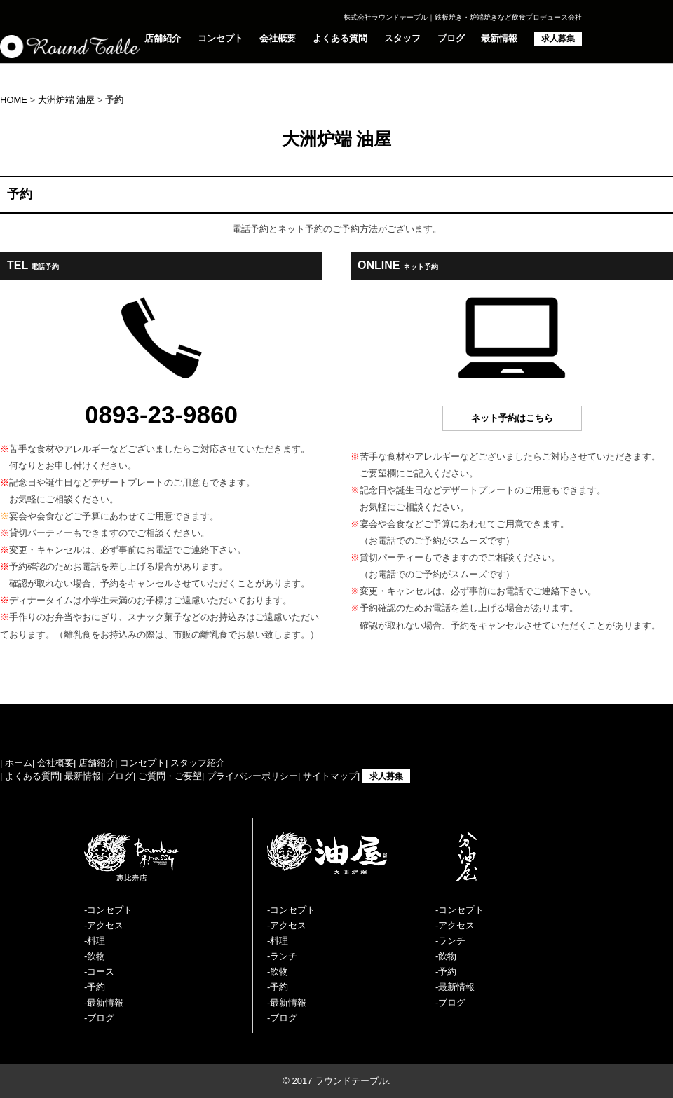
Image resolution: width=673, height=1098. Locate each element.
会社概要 (277, 38)
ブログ (451, 38)
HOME (13, 100)
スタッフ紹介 (197, 762)
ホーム (18, 762)
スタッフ (402, 38)
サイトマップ (330, 776)
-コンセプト (108, 910)
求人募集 (558, 38)
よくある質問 (340, 38)
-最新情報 (103, 1002)
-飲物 (94, 956)
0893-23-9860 (161, 414)
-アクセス (103, 925)
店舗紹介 (162, 38)
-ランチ (282, 956)
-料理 (94, 940)
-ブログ (99, 1018)
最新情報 (499, 38)
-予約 (94, 987)
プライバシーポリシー (252, 776)
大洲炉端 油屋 (66, 100)
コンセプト (220, 38)
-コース (99, 971)
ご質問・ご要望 (170, 776)
